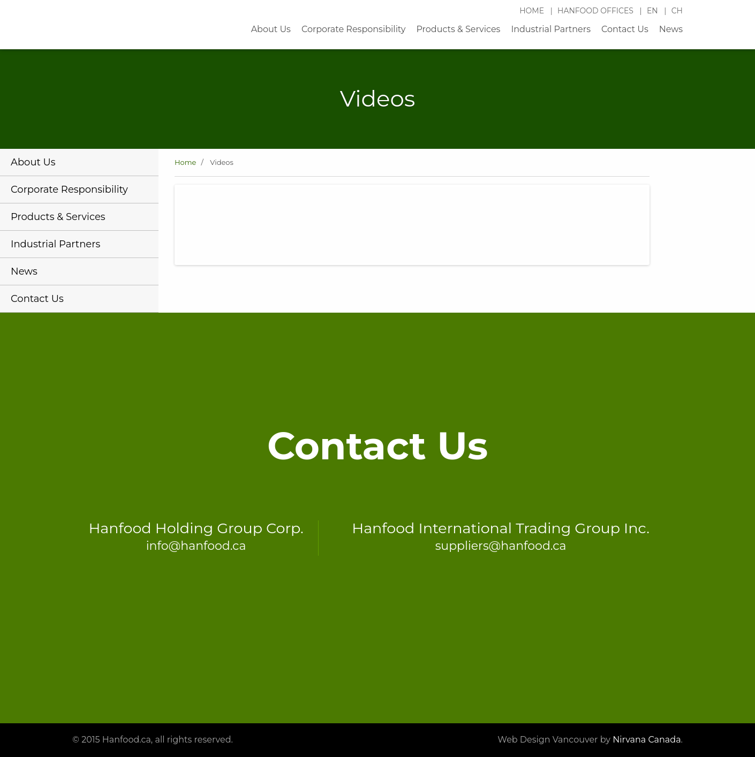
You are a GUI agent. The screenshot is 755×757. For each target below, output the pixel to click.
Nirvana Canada (647, 740)
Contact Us (624, 29)
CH (677, 11)
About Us (271, 29)
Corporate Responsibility (353, 29)
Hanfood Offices (596, 11)
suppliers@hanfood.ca (501, 546)
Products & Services (458, 29)
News (671, 29)
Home (532, 11)
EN (653, 11)
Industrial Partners (551, 29)
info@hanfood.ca (196, 546)
